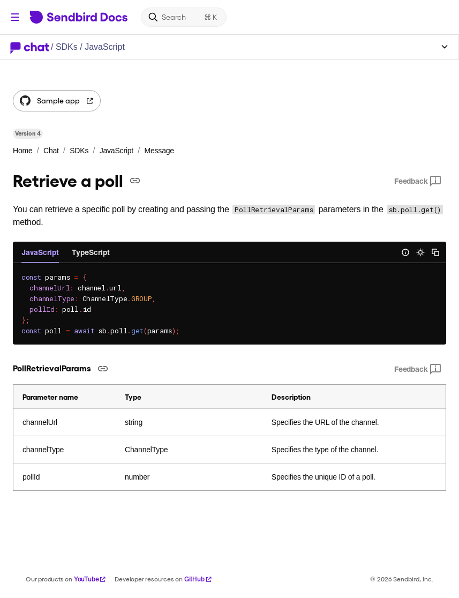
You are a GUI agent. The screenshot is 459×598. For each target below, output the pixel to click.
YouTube (90, 579)
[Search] (184, 17)
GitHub (198, 579)
